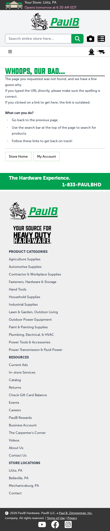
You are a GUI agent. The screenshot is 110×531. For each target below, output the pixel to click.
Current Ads (18, 365)
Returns (15, 387)
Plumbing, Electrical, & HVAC (31, 335)
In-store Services (22, 372)
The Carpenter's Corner (27, 433)
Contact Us (18, 455)
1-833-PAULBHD (81, 185)
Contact (15, 493)
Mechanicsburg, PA (24, 486)
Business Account (23, 425)
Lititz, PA (15, 471)
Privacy (72, 518)
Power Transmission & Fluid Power (35, 350)
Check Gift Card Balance (28, 395)
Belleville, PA (18, 478)
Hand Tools (17, 289)
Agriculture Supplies (24, 259)
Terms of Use (56, 518)
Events (14, 403)
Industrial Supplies (23, 304)
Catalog (15, 380)
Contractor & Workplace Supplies (35, 274)
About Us (16, 448)
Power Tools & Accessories (29, 342)
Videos (14, 440)
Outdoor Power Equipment (30, 320)
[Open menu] (10, 52)
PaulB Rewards (20, 418)
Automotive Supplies (25, 267)
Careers (15, 410)
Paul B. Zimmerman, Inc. (76, 513)
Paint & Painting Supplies (28, 327)
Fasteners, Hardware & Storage (32, 282)
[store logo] (55, 22)
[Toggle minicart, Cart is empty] (101, 51)
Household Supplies (24, 297)
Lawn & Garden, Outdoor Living (33, 312)
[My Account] (91, 51)
